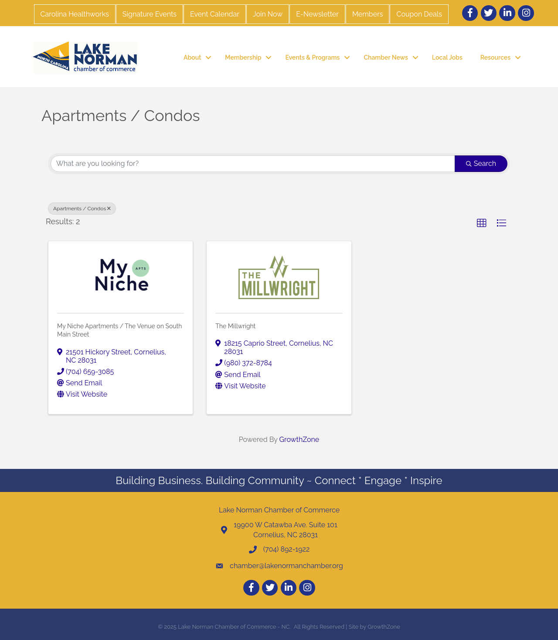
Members (367, 14)
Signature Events (149, 14)
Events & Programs (312, 57)
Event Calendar (214, 14)
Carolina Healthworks (75, 14)
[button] (481, 223)
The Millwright (235, 326)
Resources (495, 57)
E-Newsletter (317, 14)
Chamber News (386, 57)
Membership (243, 57)
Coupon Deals (419, 14)
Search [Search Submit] (481, 163)
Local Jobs (447, 57)
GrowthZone (299, 439)
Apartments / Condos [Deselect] (82, 208)
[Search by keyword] (253, 163)
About (192, 57)
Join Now (267, 14)
